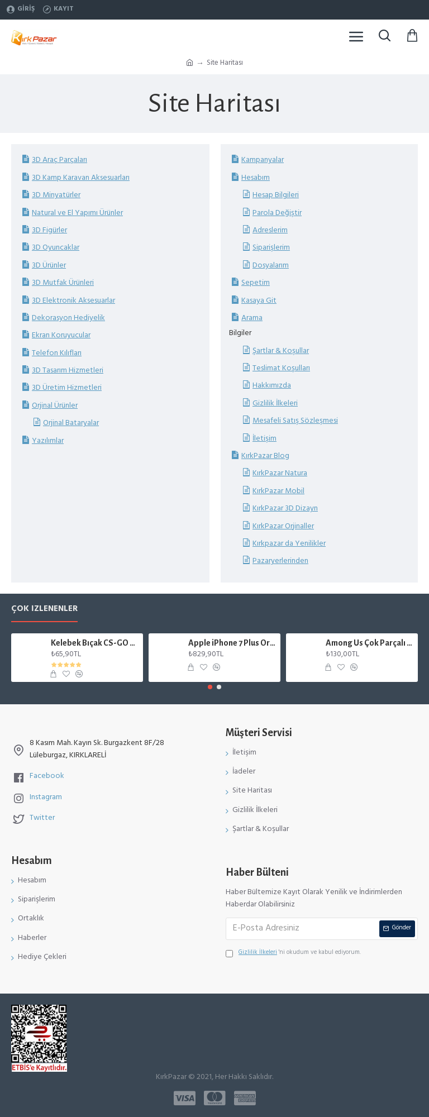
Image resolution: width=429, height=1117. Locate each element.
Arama (252, 318)
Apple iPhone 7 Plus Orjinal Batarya (232, 642)
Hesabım (255, 178)
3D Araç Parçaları (59, 160)
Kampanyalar (262, 160)
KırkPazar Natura (279, 473)
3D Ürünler (49, 266)
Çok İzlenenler (44, 611)
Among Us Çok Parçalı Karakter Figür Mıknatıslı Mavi (370, 642)
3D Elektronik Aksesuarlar (73, 301)
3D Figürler (49, 230)
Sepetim (255, 283)
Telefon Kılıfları (57, 353)
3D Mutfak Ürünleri (63, 283)
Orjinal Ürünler (55, 406)
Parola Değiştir (277, 213)
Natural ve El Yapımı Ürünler (77, 213)
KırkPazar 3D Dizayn (285, 508)
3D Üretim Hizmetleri (67, 388)
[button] (210, 687)
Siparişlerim (271, 248)
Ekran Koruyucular (61, 335)
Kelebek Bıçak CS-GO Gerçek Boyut (95, 642)
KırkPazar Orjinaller (283, 526)
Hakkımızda (271, 386)
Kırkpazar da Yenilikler (289, 544)
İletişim (264, 439)
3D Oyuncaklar (55, 248)
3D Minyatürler (56, 195)
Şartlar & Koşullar (280, 351)
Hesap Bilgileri (275, 195)
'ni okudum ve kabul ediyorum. (293, 953)
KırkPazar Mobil (278, 491)
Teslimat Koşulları (281, 368)
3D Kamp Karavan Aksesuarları (81, 178)
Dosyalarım (270, 266)
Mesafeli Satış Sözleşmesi (295, 421)
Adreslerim (270, 230)
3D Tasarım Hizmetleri (67, 371)
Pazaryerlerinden (280, 561)
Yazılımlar (48, 441)
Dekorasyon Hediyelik (68, 318)
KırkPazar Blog (265, 456)
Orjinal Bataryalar (71, 423)
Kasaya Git (259, 301)
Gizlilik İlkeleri (275, 403)
